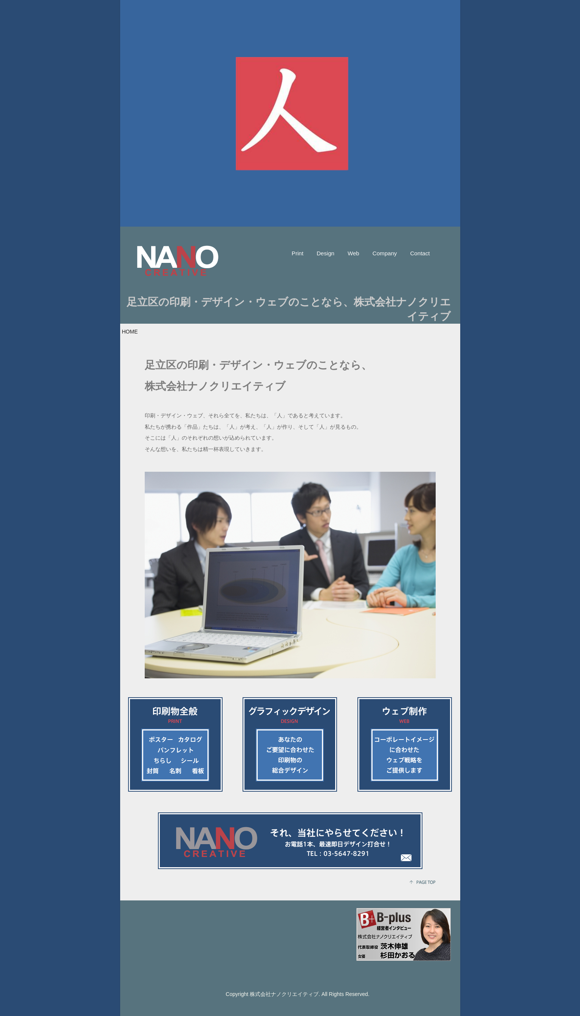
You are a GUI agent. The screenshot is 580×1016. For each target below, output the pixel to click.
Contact (420, 253)
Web (353, 253)
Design (325, 253)
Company (385, 253)
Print (297, 253)
